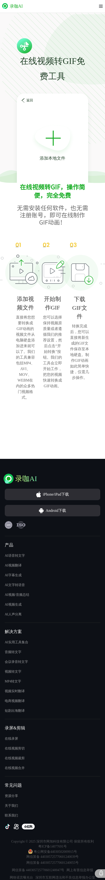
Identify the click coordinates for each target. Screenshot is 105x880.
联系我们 (11, 815)
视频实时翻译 (15, 691)
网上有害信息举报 (80, 870)
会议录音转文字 (16, 662)
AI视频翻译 (13, 565)
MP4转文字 (13, 681)
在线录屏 (11, 738)
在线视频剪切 (15, 748)
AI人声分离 (13, 614)
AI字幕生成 (13, 575)
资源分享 (11, 796)
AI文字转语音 (15, 585)
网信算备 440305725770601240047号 (38, 870)
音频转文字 (13, 652)
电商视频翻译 (15, 701)
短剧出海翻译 (15, 710)
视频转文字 (13, 671)
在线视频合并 (15, 768)
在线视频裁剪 (15, 758)
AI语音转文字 (15, 555)
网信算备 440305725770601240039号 (52, 857)
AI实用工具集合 (16, 642)
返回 (29, 100)
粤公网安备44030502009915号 (52, 851)
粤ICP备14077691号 (52, 846)
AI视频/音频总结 (17, 595)
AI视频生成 (13, 604)
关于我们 (11, 805)
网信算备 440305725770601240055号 (52, 862)
